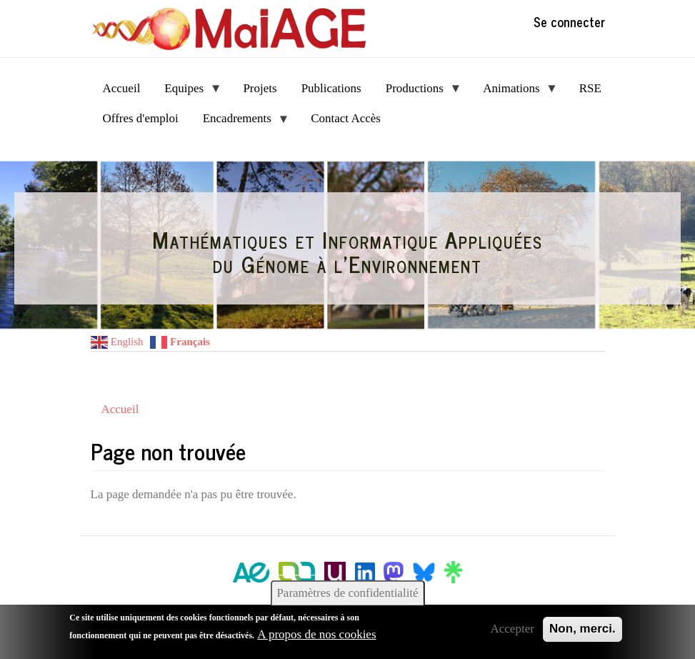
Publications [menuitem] (331, 88)
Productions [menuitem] (418, 92)
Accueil (120, 409)
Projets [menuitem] (259, 88)
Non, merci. (582, 628)
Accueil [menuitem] (122, 88)
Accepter (512, 628)
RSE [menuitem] (590, 88)
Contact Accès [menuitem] (346, 118)
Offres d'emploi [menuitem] (141, 118)
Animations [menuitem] (514, 92)
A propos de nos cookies (316, 634)
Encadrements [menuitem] (240, 123)
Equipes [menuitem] (186, 92)
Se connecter (569, 21)
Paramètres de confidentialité (347, 593)
